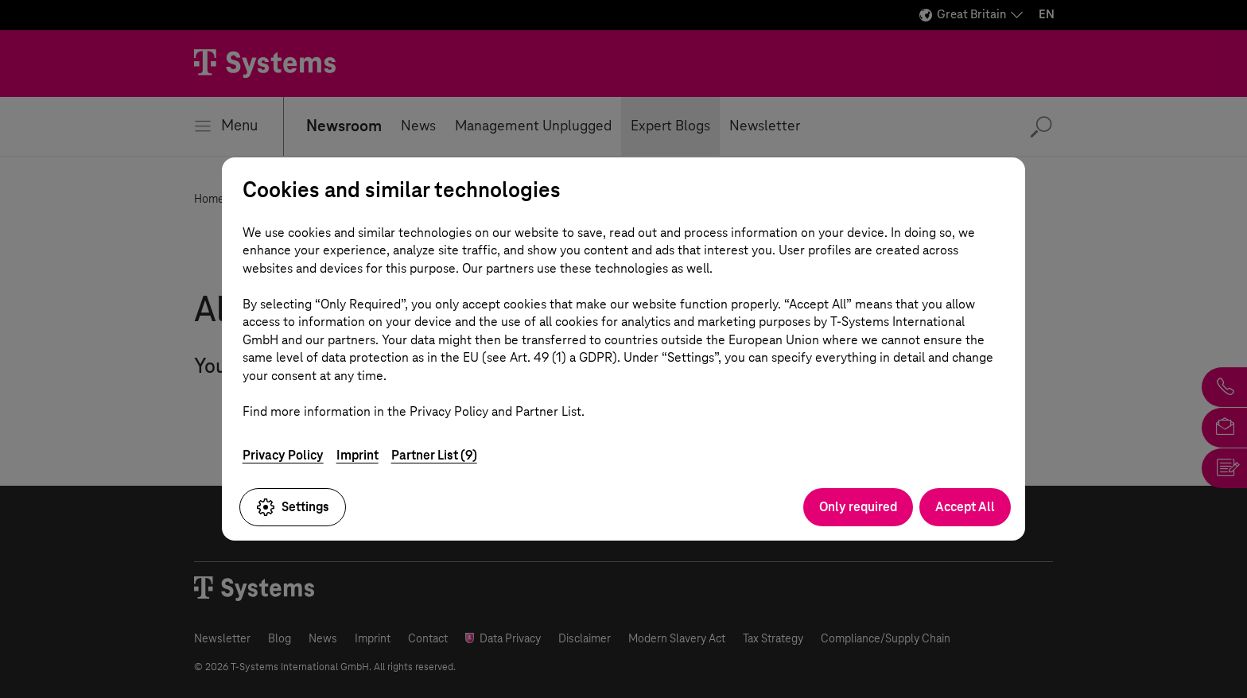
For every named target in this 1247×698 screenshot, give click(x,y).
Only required (858, 506)
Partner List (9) (434, 455)
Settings (292, 507)
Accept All (965, 506)
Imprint (357, 455)
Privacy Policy (283, 455)
